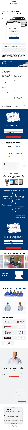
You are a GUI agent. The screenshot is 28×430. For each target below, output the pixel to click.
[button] (24, 166)
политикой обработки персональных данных (14, 36)
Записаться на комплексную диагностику (14, 136)
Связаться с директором (14, 376)
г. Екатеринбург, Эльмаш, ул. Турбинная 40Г (12, 416)
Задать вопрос (22, 401)
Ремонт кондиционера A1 (6, 11)
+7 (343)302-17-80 (14, 5)
